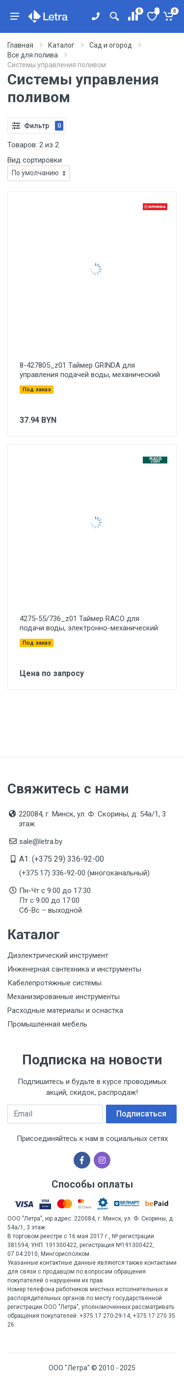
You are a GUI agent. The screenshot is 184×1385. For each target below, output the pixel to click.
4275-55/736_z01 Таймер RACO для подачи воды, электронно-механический (89, 623)
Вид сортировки (34, 160)
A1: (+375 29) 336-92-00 (61, 859)
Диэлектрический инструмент (57, 955)
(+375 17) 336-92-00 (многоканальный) (84, 873)
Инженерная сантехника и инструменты (74, 969)
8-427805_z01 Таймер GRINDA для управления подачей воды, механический (90, 370)
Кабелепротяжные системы (54, 982)
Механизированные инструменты (63, 996)
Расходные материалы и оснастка (65, 1010)
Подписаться (141, 1113)
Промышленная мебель (47, 1024)
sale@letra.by (40, 841)
